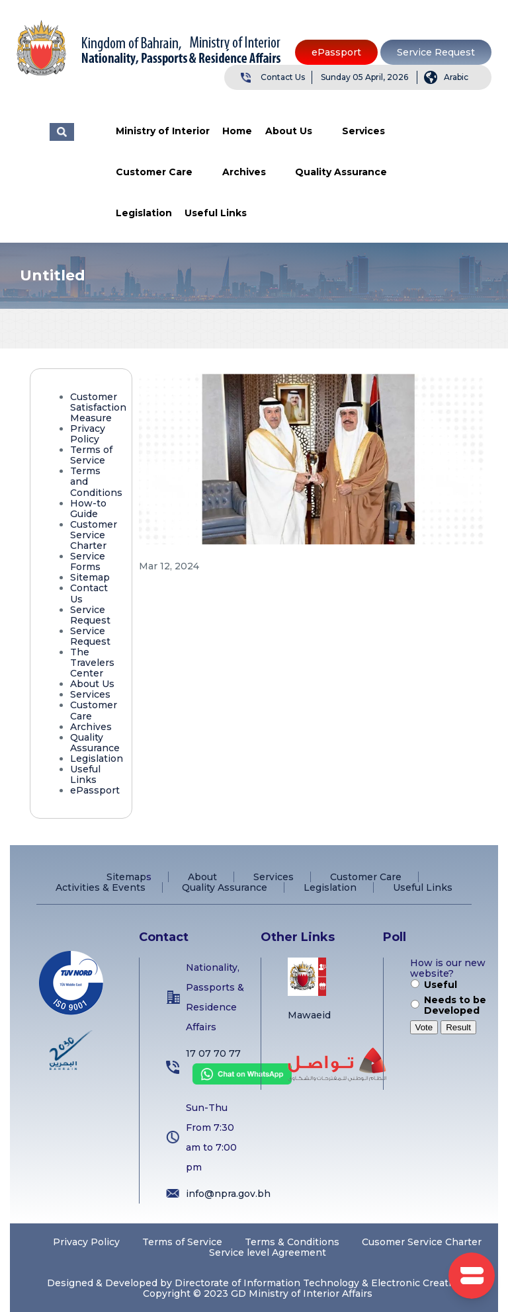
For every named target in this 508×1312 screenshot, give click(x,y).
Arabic (456, 77)
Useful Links (216, 213)
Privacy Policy (87, 434)
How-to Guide (88, 508)
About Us (288, 131)
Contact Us (283, 77)
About (202, 877)
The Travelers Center (92, 662)
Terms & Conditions (292, 1242)
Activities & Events (101, 887)
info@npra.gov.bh (228, 1194)
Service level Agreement (267, 1252)
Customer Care (154, 172)
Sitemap (90, 577)
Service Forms (87, 561)
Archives (244, 172)
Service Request (436, 52)
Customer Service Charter (93, 535)
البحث (62, 132)
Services (363, 131)
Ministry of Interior (163, 131)
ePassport (336, 52)
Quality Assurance (341, 172)
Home (237, 131)
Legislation (144, 213)
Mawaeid (309, 1015)
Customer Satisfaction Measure (98, 407)
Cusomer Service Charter (422, 1242)
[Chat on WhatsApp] (239, 1081)
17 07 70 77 (213, 1053)
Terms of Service (91, 455)
